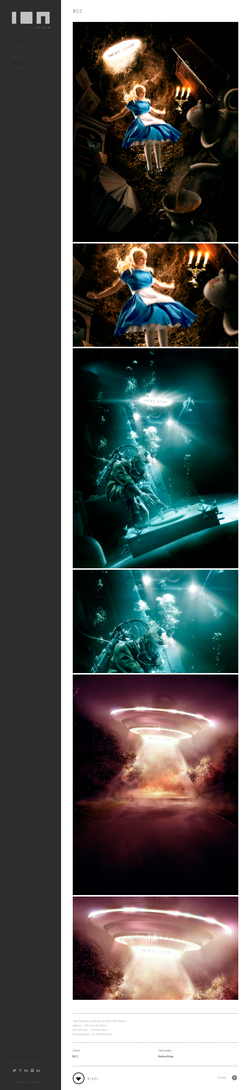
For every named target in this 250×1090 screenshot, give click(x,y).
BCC (75, 1056)
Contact (21, 67)
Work (18, 46)
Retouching (165, 1056)
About (19, 56)
